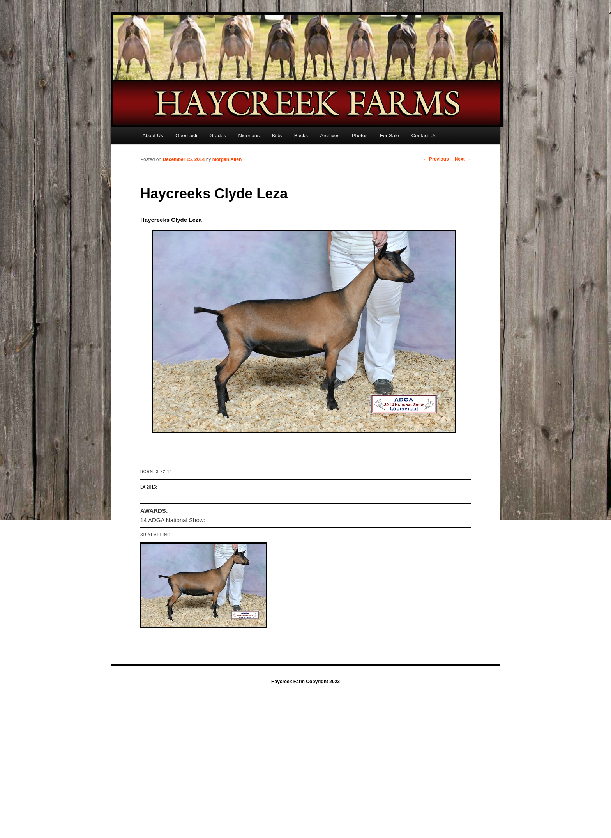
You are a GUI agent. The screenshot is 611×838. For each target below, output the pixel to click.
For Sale (389, 135)
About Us (152, 135)
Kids (277, 135)
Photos (359, 135)
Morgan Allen (227, 159)
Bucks (301, 135)
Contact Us (423, 135)
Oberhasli (186, 135)
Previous (436, 159)
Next (463, 159)
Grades (217, 135)
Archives (330, 135)
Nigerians (249, 135)
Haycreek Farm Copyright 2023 (305, 681)
